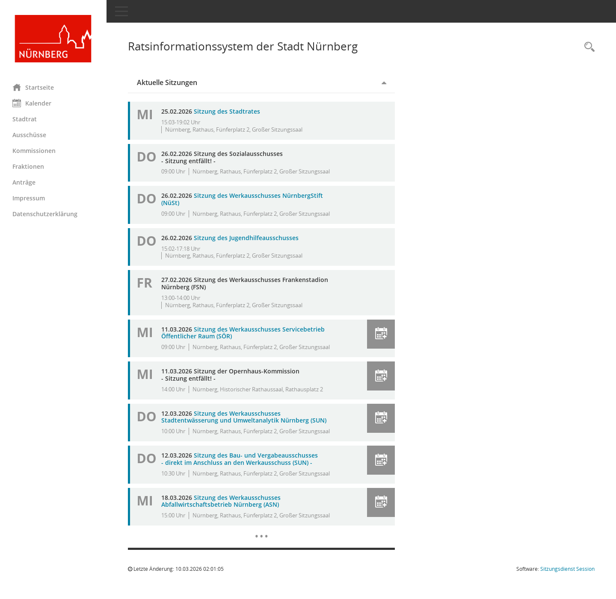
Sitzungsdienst (567, 569)
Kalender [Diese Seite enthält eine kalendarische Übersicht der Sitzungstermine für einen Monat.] (32, 103)
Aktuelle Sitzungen (167, 82)
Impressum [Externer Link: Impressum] (29, 198)
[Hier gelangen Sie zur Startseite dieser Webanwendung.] (53, 38)
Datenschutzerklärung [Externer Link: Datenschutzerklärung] (45, 214)
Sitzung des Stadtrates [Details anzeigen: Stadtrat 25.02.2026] (227, 111)
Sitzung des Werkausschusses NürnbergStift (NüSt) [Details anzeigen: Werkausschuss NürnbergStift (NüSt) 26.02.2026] (242, 199)
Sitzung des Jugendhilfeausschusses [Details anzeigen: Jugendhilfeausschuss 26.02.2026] (246, 238)
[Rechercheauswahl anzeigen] (587, 47)
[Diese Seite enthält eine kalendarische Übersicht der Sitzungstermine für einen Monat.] (261, 530)
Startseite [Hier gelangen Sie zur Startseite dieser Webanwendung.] (33, 87)
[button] (381, 334)
